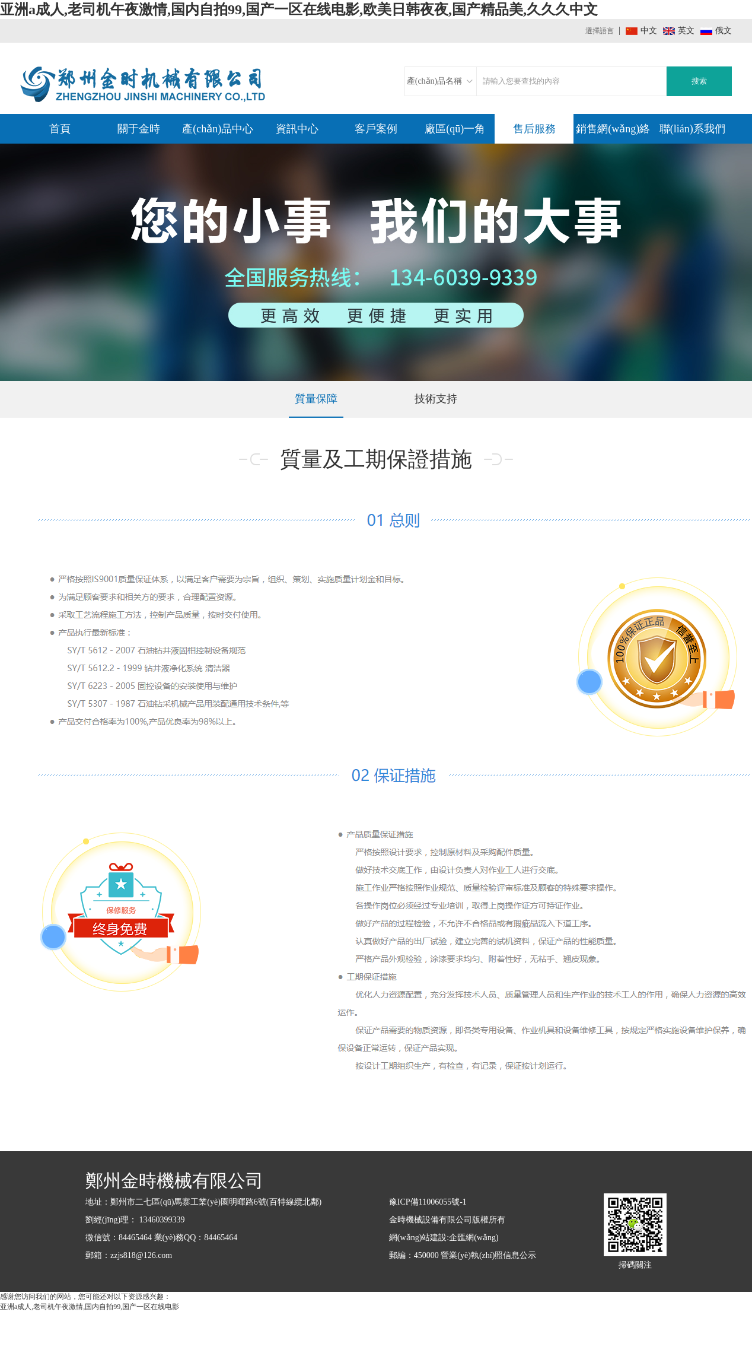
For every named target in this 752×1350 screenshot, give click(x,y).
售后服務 (534, 129)
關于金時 (138, 129)
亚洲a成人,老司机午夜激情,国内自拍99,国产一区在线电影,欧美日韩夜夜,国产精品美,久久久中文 (299, 9)
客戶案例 (376, 129)
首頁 (60, 129)
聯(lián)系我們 (692, 129)
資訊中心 (297, 129)
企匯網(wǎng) (473, 1237)
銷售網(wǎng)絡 (613, 129)
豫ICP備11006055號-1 (428, 1201)
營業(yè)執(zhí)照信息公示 (488, 1255)
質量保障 (316, 399)
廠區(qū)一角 (455, 129)
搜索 (699, 81)
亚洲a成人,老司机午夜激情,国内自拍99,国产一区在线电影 (89, 1307)
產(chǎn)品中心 (217, 129)
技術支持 (436, 399)
